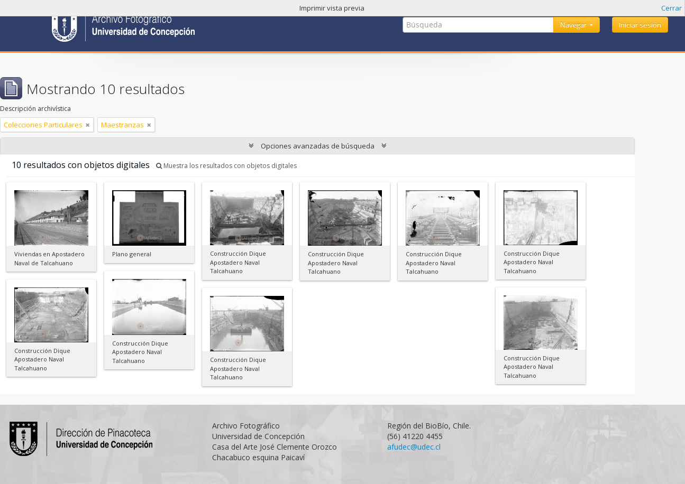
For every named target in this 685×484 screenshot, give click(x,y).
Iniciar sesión (640, 25)
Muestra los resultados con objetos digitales (226, 165)
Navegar (574, 25)
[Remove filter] (88, 124)
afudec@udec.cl (414, 447)
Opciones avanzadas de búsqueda (317, 146)
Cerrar (671, 8)
